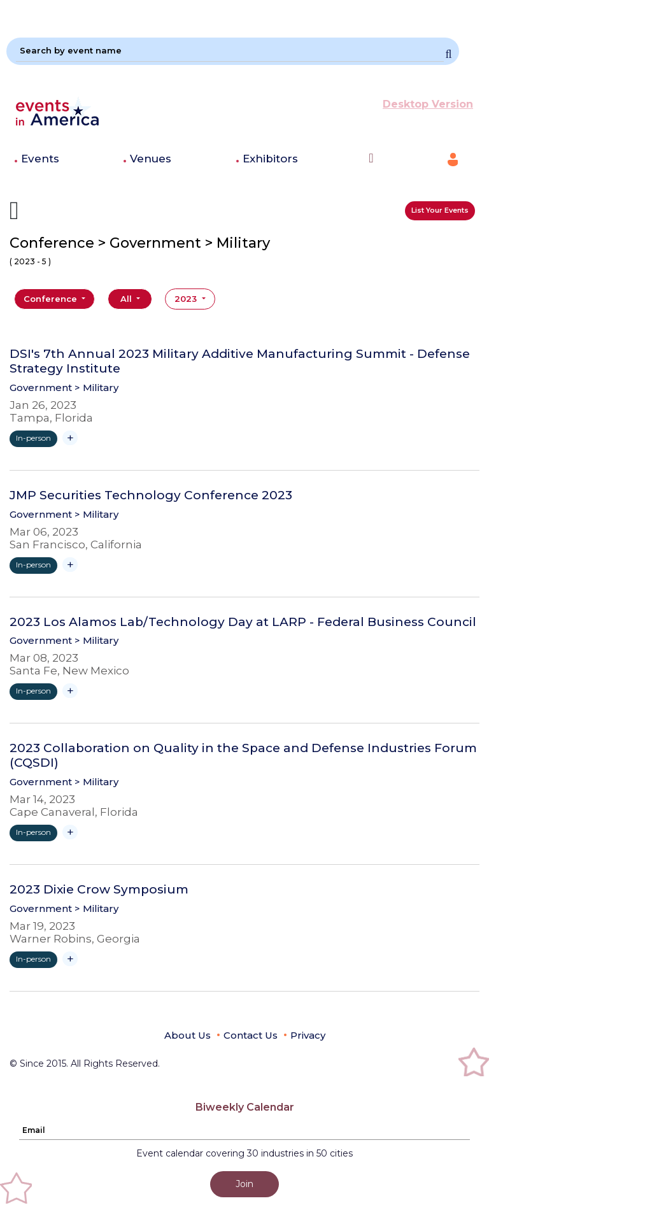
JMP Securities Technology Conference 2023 (151, 495)
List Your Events (440, 210)
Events (40, 158)
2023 (186, 299)
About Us (187, 1035)
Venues (150, 158)
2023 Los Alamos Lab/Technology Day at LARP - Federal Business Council (243, 622)
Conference (52, 299)
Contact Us (250, 1035)
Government (41, 387)
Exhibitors (270, 158)
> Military (96, 387)
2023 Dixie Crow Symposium (99, 890)
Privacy (307, 1035)
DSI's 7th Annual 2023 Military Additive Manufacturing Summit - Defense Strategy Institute (240, 361)
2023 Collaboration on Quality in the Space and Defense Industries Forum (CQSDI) (243, 755)
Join (244, 1184)
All (127, 299)
